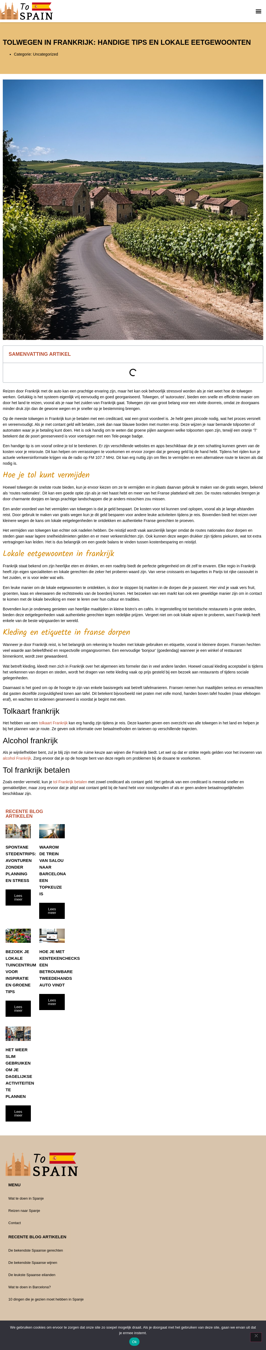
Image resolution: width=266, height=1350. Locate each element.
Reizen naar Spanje (24, 1211)
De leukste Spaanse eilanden (31, 1275)
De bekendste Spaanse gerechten (35, 1250)
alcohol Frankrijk (17, 758)
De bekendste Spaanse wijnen (32, 1263)
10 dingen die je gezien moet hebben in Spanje (46, 1299)
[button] (258, 11)
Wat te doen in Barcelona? (29, 1287)
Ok (134, 1342)
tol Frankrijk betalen (70, 782)
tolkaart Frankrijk (53, 723)
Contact (14, 1223)
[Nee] (256, 1337)
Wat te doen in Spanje (26, 1198)
